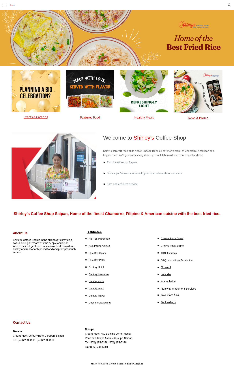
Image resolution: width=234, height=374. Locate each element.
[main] (36, 117)
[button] (4, 5)
